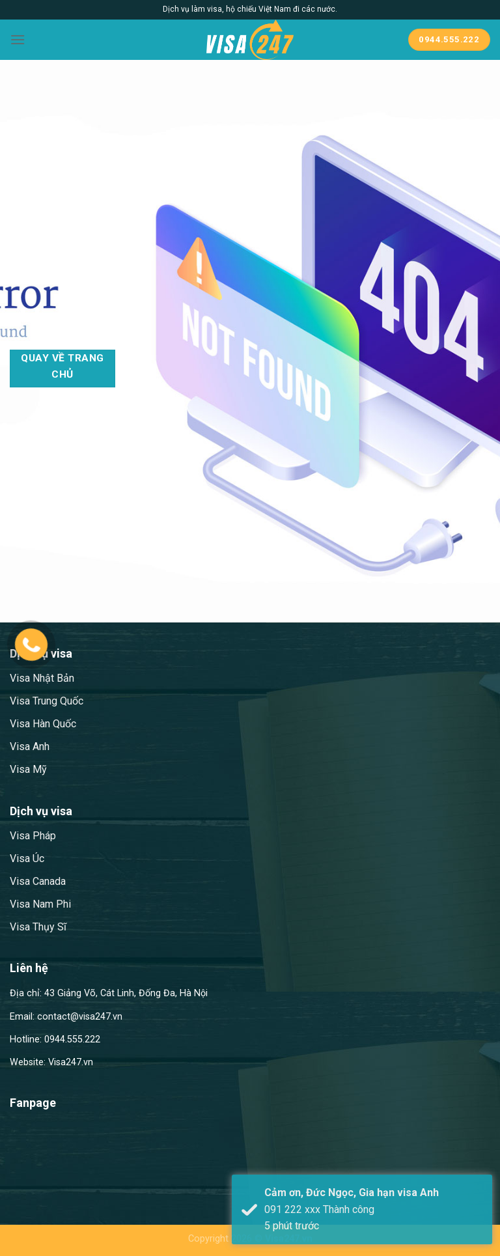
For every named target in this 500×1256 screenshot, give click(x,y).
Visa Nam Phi (40, 904)
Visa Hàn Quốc (43, 724)
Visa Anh (29, 746)
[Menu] (17, 39)
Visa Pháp (33, 836)
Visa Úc (27, 858)
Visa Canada (38, 881)
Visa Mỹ (28, 769)
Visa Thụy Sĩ (38, 927)
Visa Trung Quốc (46, 701)
